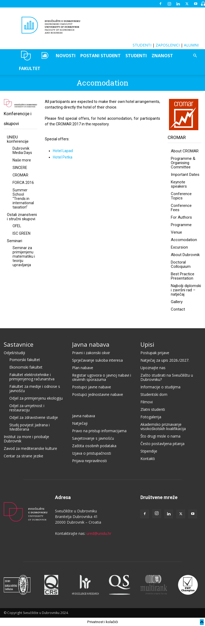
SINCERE (20, 167)
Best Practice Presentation (182, 276)
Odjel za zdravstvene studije (33, 417)
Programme (181, 224)
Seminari (14, 240)
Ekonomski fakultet (25, 367)
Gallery (177, 301)
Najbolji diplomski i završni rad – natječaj (186, 290)
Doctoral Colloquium (181, 264)
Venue (176, 232)
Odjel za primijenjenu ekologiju (36, 398)
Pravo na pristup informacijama (99, 430)
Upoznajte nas (152, 367)
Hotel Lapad (63, 151)
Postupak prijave (154, 352)
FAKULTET (29, 68)
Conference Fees (181, 207)
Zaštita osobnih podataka (94, 445)
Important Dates (185, 174)
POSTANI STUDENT (100, 56)
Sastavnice (18, 344)
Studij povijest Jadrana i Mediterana (29, 427)
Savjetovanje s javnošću (93, 438)
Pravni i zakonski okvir (91, 352)
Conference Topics (181, 195)
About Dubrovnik (185, 254)
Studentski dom (153, 394)
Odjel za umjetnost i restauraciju (26, 407)
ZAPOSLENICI (168, 45)
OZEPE (44, 56)
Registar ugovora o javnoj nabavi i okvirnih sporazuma (101, 377)
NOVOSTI (66, 56)
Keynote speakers (179, 184)
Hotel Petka (62, 157)
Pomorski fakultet (24, 359)
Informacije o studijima (160, 386)
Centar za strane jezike (23, 455)
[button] (194, 55)
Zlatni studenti (152, 409)
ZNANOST (162, 56)
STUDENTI (142, 45)
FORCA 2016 (23, 182)
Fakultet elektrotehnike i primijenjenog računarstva (31, 376)
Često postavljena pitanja (162, 443)
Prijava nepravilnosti (89, 460)
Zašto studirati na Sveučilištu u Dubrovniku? (166, 377)
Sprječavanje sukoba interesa (97, 360)
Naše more (22, 160)
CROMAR (20, 175)
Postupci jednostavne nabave (97, 394)
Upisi (147, 344)
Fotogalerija (150, 416)
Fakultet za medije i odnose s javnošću (34, 388)
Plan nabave (82, 367)
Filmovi (146, 401)
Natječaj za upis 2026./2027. (164, 360)
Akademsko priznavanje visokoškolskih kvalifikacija (163, 426)
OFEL (17, 226)
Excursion (179, 247)
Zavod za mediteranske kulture (30, 448)
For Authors (181, 217)
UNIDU (26, 56)
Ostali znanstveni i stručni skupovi (22, 216)
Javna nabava (90, 344)
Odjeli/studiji (14, 352)
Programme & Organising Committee (183, 162)
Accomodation (184, 239)
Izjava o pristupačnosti (91, 453)
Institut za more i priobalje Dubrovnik (26, 438)
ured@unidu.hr (98, 533)
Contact (178, 309)
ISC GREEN (21, 233)
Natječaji (80, 423)
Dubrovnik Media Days (22, 150)
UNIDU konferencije (18, 139)
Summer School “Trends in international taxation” (23, 198)
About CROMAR (185, 151)
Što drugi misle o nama (160, 436)
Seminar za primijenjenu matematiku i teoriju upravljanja (24, 256)
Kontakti (147, 458)
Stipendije (148, 451)
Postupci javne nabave (91, 386)
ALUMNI (191, 45)
